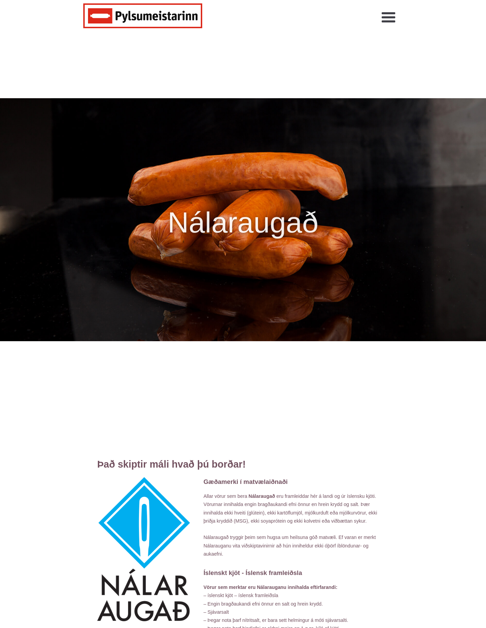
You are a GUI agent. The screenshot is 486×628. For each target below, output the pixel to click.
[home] (142, 15)
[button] (388, 17)
